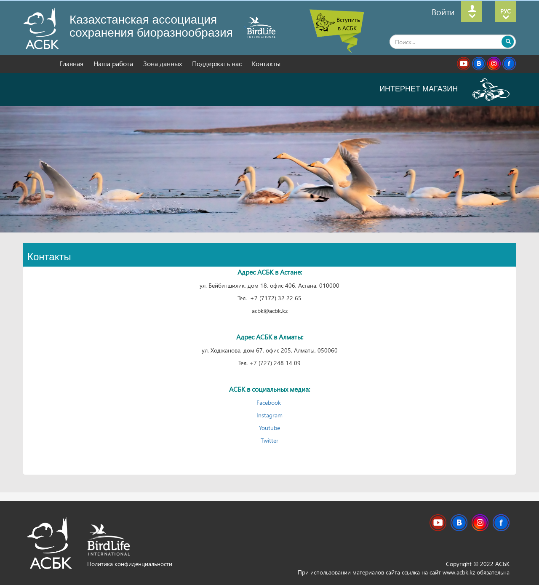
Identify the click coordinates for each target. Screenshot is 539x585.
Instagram (269, 415)
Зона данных (163, 63)
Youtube (269, 428)
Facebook (269, 402)
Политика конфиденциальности (129, 564)
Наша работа (114, 63)
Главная (72, 63)
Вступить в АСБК (348, 24)
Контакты (266, 63)
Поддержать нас (217, 63)
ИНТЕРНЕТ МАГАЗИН (444, 89)
